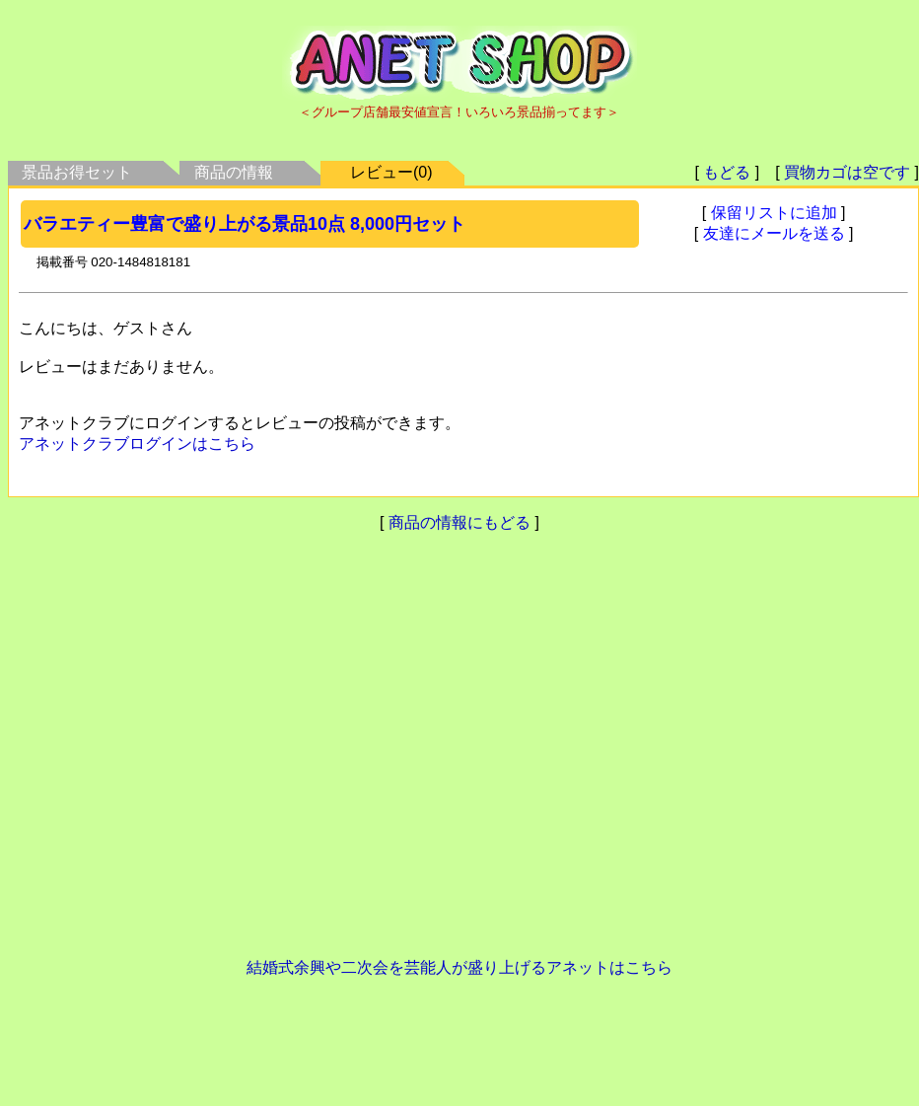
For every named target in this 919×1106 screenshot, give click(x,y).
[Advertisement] (456, 754)
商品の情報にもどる (459, 522)
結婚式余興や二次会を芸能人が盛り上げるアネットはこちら (459, 967)
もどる (726, 172)
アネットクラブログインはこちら (137, 443)
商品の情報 (233, 172)
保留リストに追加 (774, 212)
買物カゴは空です (847, 172)
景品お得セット (77, 172)
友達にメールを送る (774, 233)
